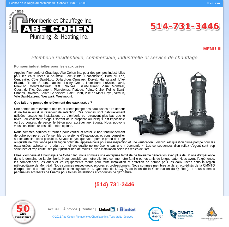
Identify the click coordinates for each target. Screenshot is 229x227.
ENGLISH (213, 3)
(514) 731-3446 (114, 184)
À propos (70, 209)
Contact (87, 209)
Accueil (53, 209)
